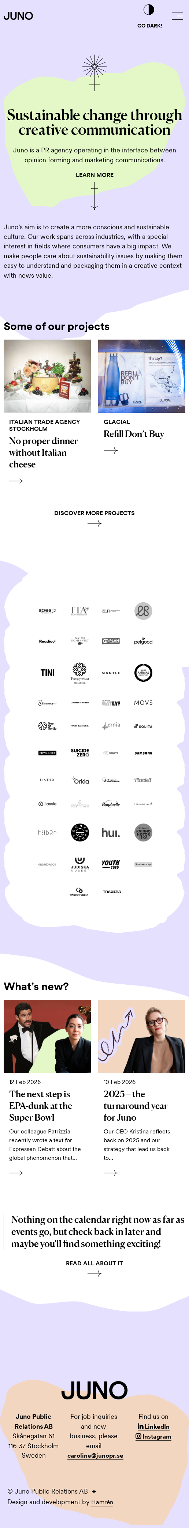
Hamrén (102, 1505)
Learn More (95, 174)
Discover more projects (94, 514)
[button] (177, 16)
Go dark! (149, 25)
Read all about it (94, 1266)
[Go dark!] (149, 10)
